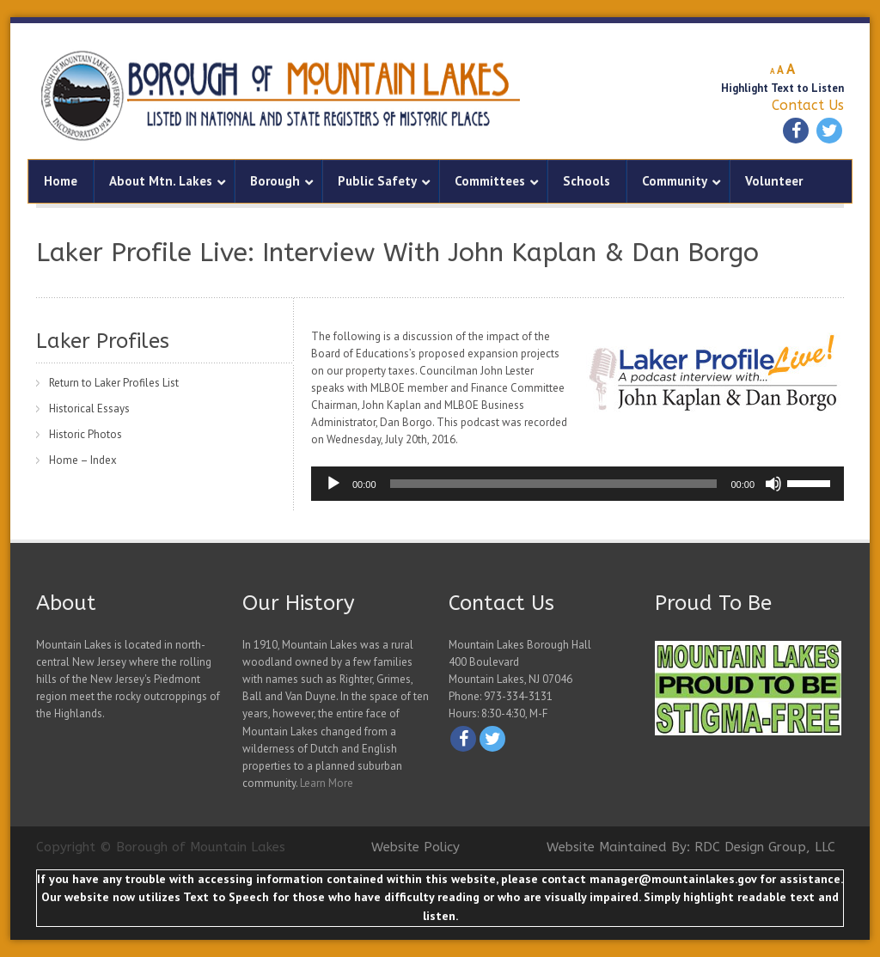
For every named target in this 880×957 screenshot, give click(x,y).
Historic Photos (85, 434)
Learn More (326, 783)
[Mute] (773, 483)
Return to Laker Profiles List (114, 382)
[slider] (554, 483)
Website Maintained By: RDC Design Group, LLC (691, 847)
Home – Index (83, 460)
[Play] (333, 483)
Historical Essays (89, 408)
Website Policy (415, 847)
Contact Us (808, 105)
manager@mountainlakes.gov (673, 879)
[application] (577, 483)
